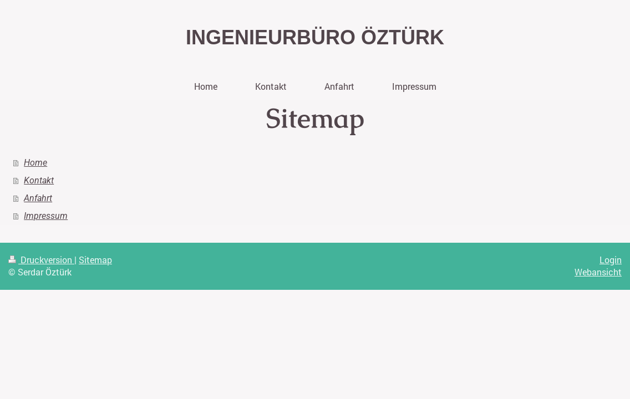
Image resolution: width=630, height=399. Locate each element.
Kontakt (39, 180)
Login (610, 259)
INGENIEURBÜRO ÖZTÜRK (315, 37)
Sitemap (95, 259)
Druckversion (41, 259)
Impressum (46, 216)
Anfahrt (38, 198)
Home (35, 162)
